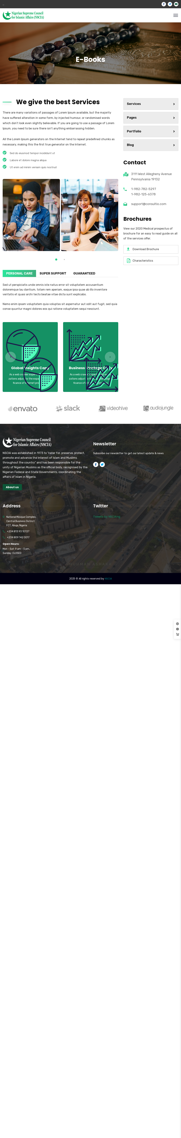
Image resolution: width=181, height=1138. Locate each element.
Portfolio (151, 131)
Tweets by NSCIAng (106, 517)
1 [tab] (56, 259)
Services (151, 104)
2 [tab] (64, 259)
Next (110, 357)
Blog (151, 145)
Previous (10, 357)
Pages (151, 118)
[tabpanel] (31, 215)
